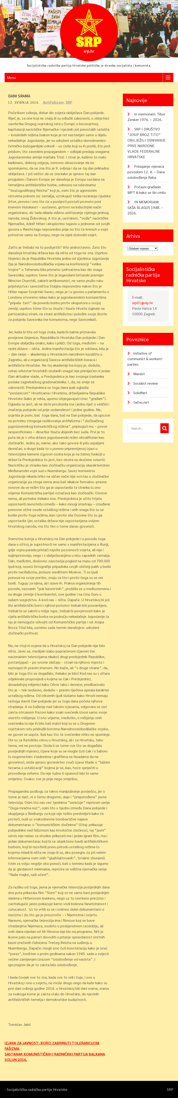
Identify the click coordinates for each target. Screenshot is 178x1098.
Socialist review (145, 383)
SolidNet (140, 392)
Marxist (139, 373)
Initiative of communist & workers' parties (144, 359)
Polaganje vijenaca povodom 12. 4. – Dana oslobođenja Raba (146, 172)
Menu (11, 77)
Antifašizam (53, 102)
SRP (69, 102)
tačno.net (141, 402)
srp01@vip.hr (142, 302)
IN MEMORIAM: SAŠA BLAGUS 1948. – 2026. (145, 207)
